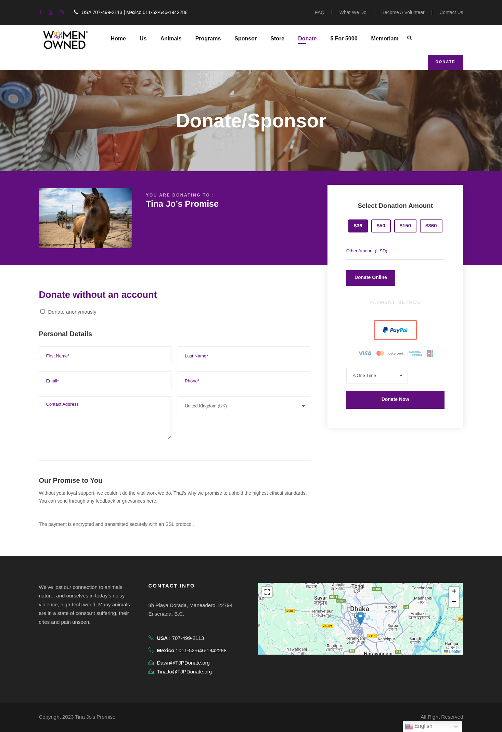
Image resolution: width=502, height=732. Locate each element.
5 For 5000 (343, 38)
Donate (307, 38)
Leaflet (452, 651)
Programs (208, 38)
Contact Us (451, 12)
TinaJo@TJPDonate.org (184, 671)
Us (143, 38)
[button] (360, 618)
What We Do (352, 12)
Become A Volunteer (403, 12)
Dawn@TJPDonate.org (183, 663)
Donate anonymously (68, 312)
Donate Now (395, 399)
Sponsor (245, 38)
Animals (170, 38)
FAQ (319, 12)
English (419, 726)
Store (277, 38)
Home (118, 38)
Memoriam (385, 38)
